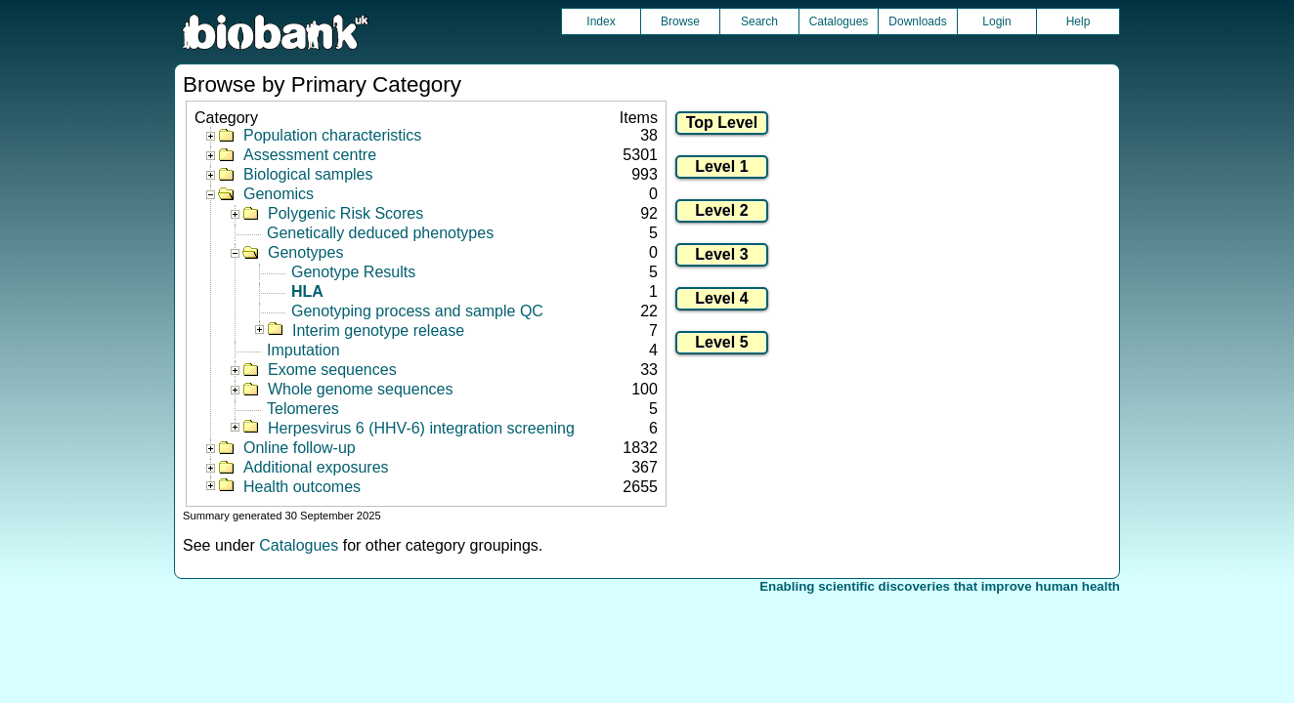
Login (996, 21)
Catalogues (839, 21)
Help (1078, 21)
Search (759, 21)
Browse (680, 21)
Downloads (917, 21)
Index (600, 21)
